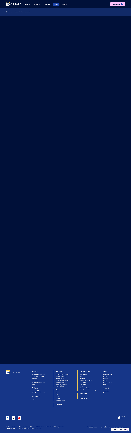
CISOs (57, 393)
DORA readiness (60, 386)
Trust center (83, 382)
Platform (27, 4)
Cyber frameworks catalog (39, 393)
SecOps (58, 396)
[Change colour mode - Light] (119, 429)
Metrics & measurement (38, 374)
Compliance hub (84, 398)
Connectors (35, 378)
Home (9, 12)
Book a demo (107, 393)
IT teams (58, 398)
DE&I (104, 384)
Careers (105, 378)
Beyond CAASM (60, 378)
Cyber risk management (62, 374)
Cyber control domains (38, 376)
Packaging (35, 380)
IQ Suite (34, 399)
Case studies (83, 374)
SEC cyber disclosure (61, 384)
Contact (64, 4)
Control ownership (61, 376)
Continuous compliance (62, 380)
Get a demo (116, 4)
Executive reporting (61, 382)
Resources (47, 4)
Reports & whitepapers (86, 380)
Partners (105, 380)
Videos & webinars (85, 388)
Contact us (106, 391)
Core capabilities (36, 391)
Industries (59, 404)
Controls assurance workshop (88, 390)
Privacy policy (103, 427)
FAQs (33, 384)
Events (81, 386)
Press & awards (26, 12)
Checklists (82, 378)
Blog (81, 376)
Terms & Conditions (92, 427)
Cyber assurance (60, 400)
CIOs (57, 395)
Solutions (37, 4)
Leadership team (107, 374)
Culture (105, 376)
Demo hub (82, 396)
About (56, 4)
